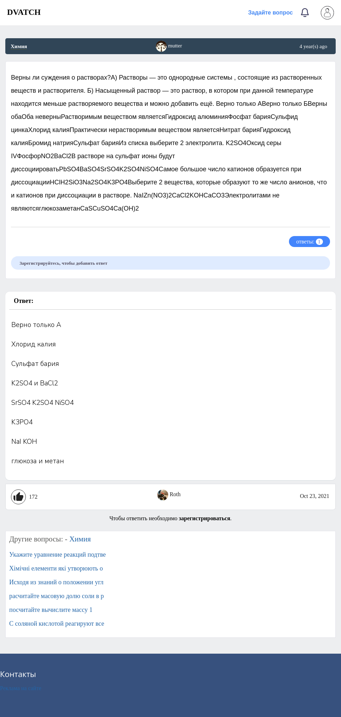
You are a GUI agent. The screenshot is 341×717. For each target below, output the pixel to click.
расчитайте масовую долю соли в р (56, 596)
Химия (19, 46)
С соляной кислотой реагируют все (56, 623)
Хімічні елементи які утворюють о (56, 568)
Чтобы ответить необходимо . (170, 518)
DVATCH (24, 12)
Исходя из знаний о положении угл (56, 582)
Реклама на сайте (20, 688)
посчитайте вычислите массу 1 (50, 609)
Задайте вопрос (270, 13)
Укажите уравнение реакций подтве (57, 554)
